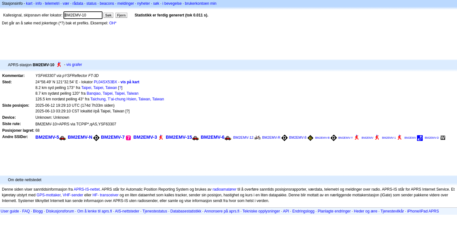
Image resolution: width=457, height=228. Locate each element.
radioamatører (224, 189)
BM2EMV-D (432, 137)
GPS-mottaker (48, 195)
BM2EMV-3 (145, 137)
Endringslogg (303, 211)
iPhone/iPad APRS (423, 211)
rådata (77, 3)
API (286, 211)
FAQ (26, 211)
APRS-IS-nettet (87, 189)
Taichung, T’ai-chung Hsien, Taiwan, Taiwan (127, 99)
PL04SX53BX (105, 82)
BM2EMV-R (271, 137)
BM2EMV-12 (243, 137)
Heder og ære (365, 211)
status (91, 3)
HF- (95, 195)
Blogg (38, 211)
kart (29, 3)
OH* (112, 23)
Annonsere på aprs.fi (222, 211)
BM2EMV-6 (213, 137)
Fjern (121, 15)
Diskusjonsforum (60, 211)
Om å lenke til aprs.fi (94, 211)
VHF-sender (73, 195)
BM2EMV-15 (179, 137)
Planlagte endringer (334, 211)
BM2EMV (367, 137)
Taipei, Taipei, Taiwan (99, 88)
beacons (107, 3)
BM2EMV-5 (47, 137)
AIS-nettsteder (127, 211)
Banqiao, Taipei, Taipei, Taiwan (112, 93)
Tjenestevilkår (392, 211)
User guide (10, 211)
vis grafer (74, 64)
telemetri (52, 3)
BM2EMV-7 (113, 137)
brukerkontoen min (200, 3)
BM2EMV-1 (389, 137)
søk (156, 3)
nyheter (143, 3)
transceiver (109, 195)
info (39, 3)
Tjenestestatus (154, 211)
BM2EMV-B (322, 137)
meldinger (125, 3)
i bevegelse (172, 3)
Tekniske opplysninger (261, 211)
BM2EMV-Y (345, 137)
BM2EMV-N (80, 137)
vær (66, 3)
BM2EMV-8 (298, 137)
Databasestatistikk (185, 211)
